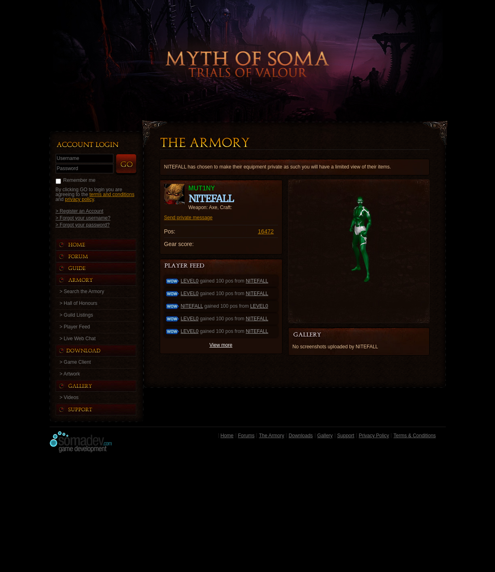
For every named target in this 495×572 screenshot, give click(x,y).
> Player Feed (75, 327)
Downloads (301, 435)
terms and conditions (112, 194)
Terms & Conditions (414, 435)
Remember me (79, 180)
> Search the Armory (82, 291)
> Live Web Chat (78, 338)
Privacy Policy (374, 435)
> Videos (69, 397)
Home (227, 435)
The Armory (271, 435)
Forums (246, 435)
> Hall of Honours (79, 303)
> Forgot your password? (83, 224)
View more (220, 345)
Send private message (188, 217)
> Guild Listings (76, 315)
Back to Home (247, 50)
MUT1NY (202, 188)
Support (345, 435)
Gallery (325, 435)
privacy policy (79, 199)
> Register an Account (80, 211)
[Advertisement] (248, 514)
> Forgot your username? (83, 217)
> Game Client (75, 362)
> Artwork (70, 374)
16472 (266, 231)
